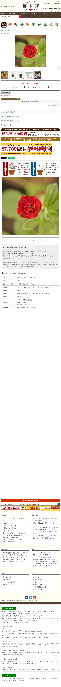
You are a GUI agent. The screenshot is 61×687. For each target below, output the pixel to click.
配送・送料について (39, 579)
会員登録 (57, 2)
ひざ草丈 (13, 33)
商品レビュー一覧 (8, 584)
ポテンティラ (20, 30)
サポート (34, 573)
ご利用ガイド (48, 4)
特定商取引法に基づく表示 (13, 600)
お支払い (4, 515)
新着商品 (4, 13)
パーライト (16, 637)
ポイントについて (39, 589)
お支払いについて (39, 582)
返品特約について (33, 600)
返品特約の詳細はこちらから (10, 121)
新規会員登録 (7, 577)
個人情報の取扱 (24, 600)
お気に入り (32, 13)
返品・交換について (39, 587)
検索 (20, 16)
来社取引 (13, 13)
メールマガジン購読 (9, 582)
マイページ (42, 13)
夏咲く (17, 33)
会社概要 (3, 600)
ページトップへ (59, 504)
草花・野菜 (3, 30)
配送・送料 (35, 515)
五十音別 (13, 30)
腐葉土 (40, 637)
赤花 (20, 33)
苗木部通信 (57, 4)
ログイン (50, 2)
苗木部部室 (23, 13)
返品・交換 (4, 549)
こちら (41, 523)
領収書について (38, 584)
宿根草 (8, 30)
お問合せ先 (35, 549)
